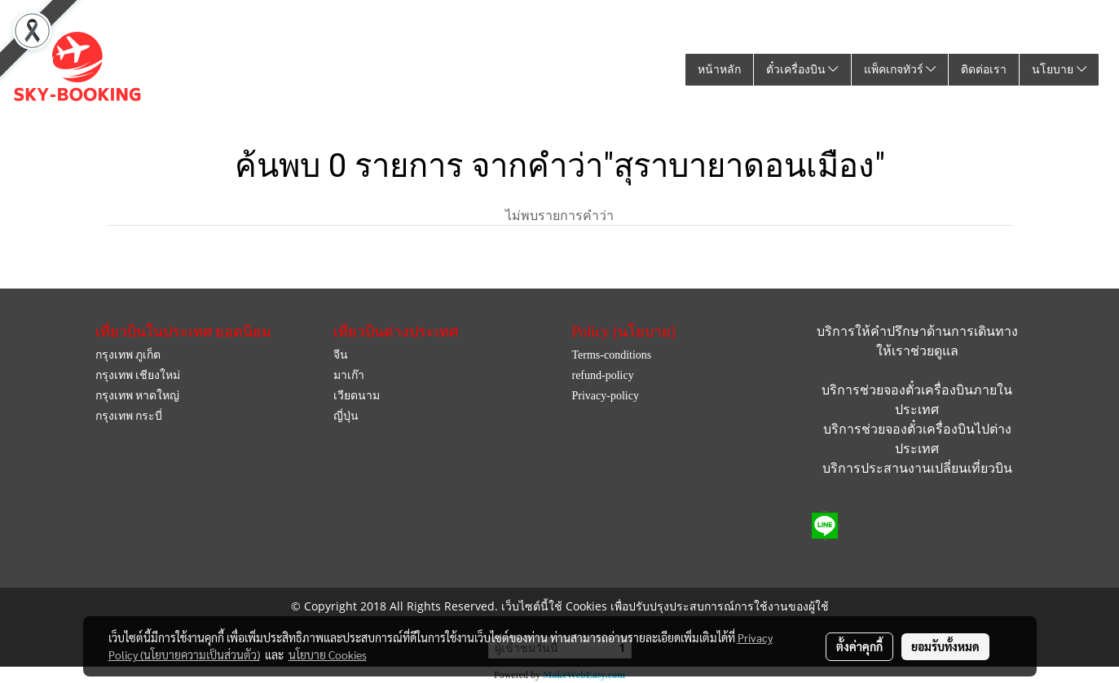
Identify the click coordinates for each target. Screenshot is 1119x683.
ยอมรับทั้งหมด (945, 646)
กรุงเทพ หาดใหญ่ (137, 396)
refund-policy (602, 375)
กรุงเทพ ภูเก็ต (128, 355)
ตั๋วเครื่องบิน (802, 70)
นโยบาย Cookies (328, 654)
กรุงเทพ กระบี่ (129, 416)
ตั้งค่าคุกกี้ (859, 646)
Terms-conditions (611, 355)
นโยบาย (1059, 70)
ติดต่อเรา (984, 70)
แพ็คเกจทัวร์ (900, 70)
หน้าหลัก (719, 70)
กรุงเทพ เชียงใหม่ (138, 375)
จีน (340, 355)
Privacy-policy (604, 396)
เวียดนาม (356, 396)
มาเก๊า (348, 375)
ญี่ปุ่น (346, 416)
